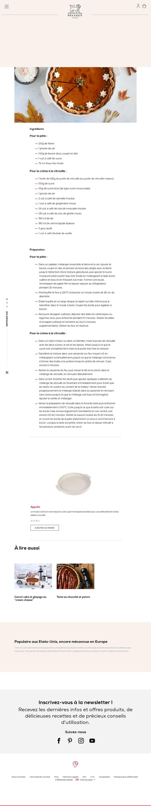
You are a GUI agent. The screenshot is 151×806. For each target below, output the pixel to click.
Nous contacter (19, 776)
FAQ (56, 776)
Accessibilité (104, 776)
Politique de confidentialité (126, 776)
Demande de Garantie (40, 776)
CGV (92, 776)
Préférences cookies (64, 779)
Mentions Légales (70, 776)
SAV (84, 776)
